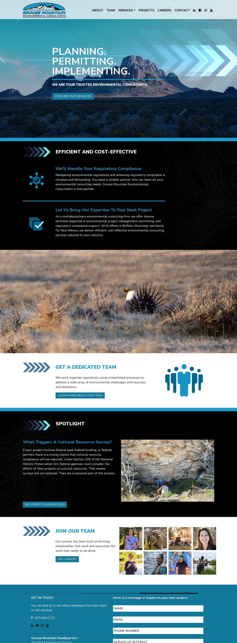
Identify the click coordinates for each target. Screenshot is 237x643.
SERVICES (125, 10)
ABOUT (97, 10)
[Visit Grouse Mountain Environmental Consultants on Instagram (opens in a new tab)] (206, 10)
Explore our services (73, 86)
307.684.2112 (45, 603)
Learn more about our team (83, 380)
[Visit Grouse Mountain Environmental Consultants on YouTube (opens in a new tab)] (211, 10)
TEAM (110, 10)
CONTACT (182, 10)
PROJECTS (146, 10)
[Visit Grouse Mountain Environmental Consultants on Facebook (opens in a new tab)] (200, 10)
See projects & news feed (47, 490)
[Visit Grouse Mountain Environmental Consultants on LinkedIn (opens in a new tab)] (194, 10)
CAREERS (164, 10)
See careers (68, 545)
